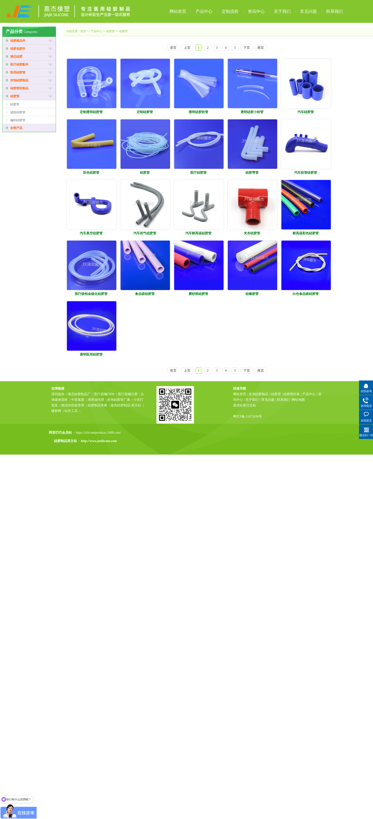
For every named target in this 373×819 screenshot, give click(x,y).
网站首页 (177, 11)
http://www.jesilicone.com (99, 441)
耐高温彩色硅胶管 (306, 233)
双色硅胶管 (91, 172)
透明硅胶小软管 (252, 112)
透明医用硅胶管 (91, 354)
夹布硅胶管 (252, 233)
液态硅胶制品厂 (79, 394)
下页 (246, 47)
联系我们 (334, 11)
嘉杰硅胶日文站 (244, 405)
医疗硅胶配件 (19, 64)
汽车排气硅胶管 (144, 233)
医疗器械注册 (128, 394)
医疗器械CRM (104, 394)
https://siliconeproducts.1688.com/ (99, 432)
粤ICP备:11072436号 (247, 416)
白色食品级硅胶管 (306, 294)
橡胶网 (56, 411)
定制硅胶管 (145, 112)
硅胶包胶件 (17, 48)
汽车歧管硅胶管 (305, 172)
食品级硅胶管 (145, 294)
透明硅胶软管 (198, 112)
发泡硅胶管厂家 (118, 399)
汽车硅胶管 (305, 112)
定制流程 (230, 11)
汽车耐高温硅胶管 (198, 233)
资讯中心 (256, 11)
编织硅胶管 (17, 120)
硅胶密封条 (291, 394)
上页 (187, 47)
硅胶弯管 (252, 172)
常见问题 (308, 11)
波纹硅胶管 (17, 112)
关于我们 (282, 11)
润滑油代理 (96, 399)
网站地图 (298, 399)
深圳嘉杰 (57, 394)
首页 (83, 31)
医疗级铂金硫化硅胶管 (91, 294)
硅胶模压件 (17, 40)
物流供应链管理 (73, 405)
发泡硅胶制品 (19, 80)
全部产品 (16, 128)
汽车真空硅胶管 (91, 233)
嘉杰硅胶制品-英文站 (126, 405)
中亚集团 (77, 399)
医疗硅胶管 (198, 172)
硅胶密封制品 (19, 88)
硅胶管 (14, 96)
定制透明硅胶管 (91, 112)
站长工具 (71, 411)
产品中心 (204, 11)
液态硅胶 (16, 56)
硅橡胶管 (252, 294)
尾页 (260, 47)
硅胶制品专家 (97, 405)
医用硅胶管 (17, 72)
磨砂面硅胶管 (198, 294)
